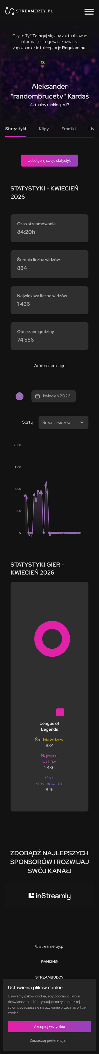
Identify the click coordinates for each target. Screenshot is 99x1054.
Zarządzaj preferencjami (49, 1040)
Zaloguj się (43, 36)
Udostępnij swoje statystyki (50, 160)
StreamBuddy (49, 977)
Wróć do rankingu (49, 365)
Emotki (69, 128)
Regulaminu (73, 47)
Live (92, 128)
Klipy (44, 128)
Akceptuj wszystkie (49, 1027)
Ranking (49, 961)
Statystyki (15, 128)
